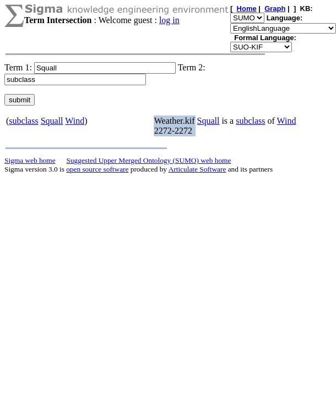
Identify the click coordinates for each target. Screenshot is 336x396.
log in (169, 20)
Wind (74, 120)
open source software (97, 169)
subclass (23, 120)
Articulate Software (197, 169)
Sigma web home (30, 160)
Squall (52, 120)
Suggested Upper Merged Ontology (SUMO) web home (149, 160)
